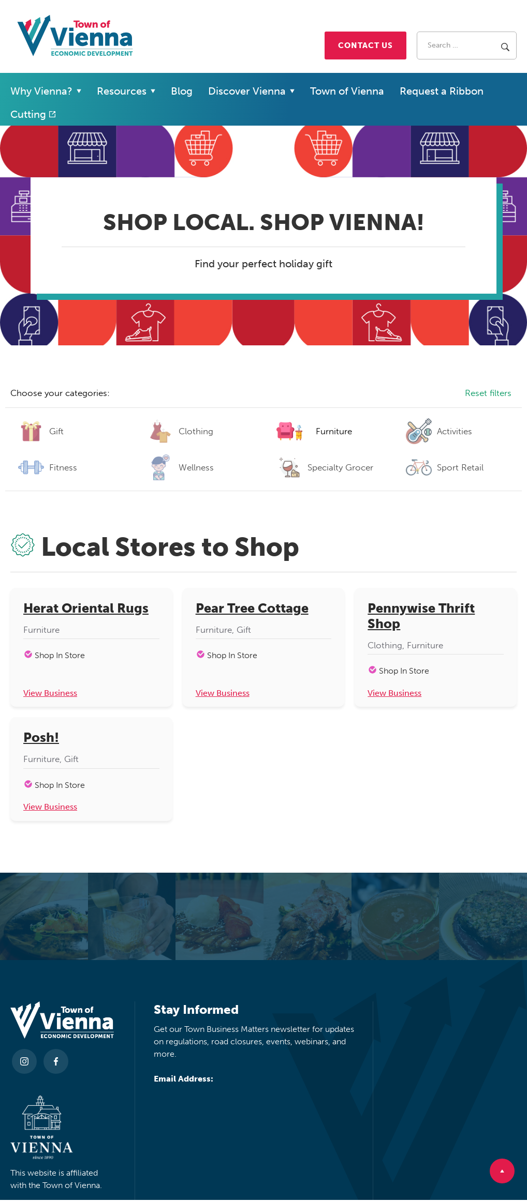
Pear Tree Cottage (252, 608)
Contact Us (365, 45)
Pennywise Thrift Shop (421, 616)
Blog (182, 91)
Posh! (41, 739)
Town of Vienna (347, 91)
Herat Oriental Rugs (86, 608)
